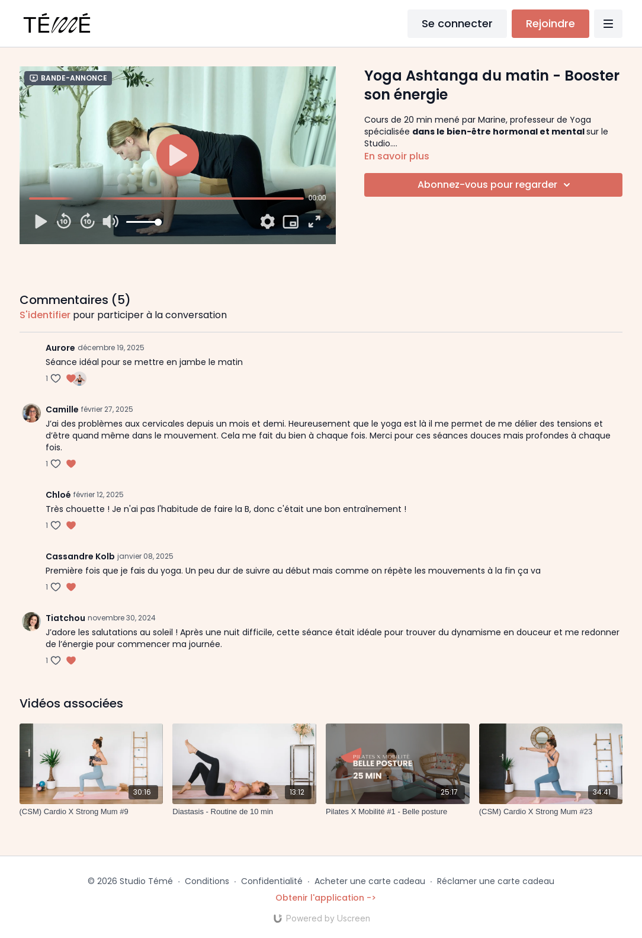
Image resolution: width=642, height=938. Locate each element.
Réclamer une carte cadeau (495, 881)
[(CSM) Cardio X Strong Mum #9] (91, 812)
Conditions (207, 881)
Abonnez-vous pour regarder (496, 185)
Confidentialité (272, 881)
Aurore (60, 348)
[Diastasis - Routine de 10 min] (244, 812)
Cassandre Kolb (80, 556)
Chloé (58, 495)
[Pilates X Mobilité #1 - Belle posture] (398, 812)
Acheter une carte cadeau (369, 881)
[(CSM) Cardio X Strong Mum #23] (551, 812)
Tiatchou (65, 618)
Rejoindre (550, 23)
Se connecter (457, 23)
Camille (62, 409)
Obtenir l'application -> (325, 898)
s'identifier (45, 315)
